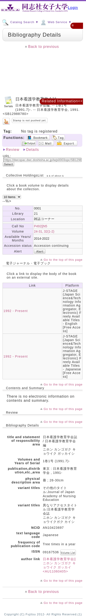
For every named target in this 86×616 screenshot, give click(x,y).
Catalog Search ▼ (20, 22)
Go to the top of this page (63, 259)
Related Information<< (62, 101)
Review (12, 150)
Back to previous (43, 47)
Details (32, 150)
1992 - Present (15, 311)
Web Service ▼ (56, 22)
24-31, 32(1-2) (44, 231)
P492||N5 (40, 226)
